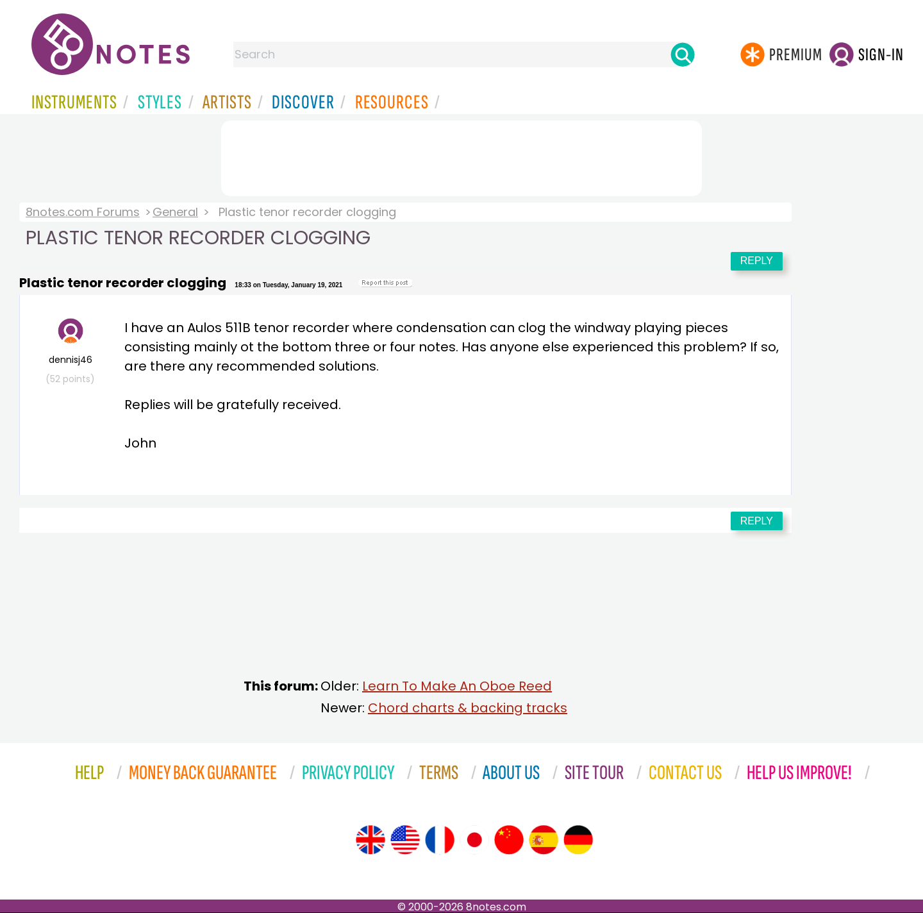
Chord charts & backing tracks (467, 708)
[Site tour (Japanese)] (474, 840)
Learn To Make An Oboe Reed (457, 686)
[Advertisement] (461, 156)
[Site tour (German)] (578, 840)
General (175, 212)
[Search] (682, 54)
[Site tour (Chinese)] (509, 840)
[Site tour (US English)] (405, 840)
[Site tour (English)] (370, 840)
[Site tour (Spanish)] (544, 840)
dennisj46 (70, 351)
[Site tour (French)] (440, 840)
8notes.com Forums (83, 212)
